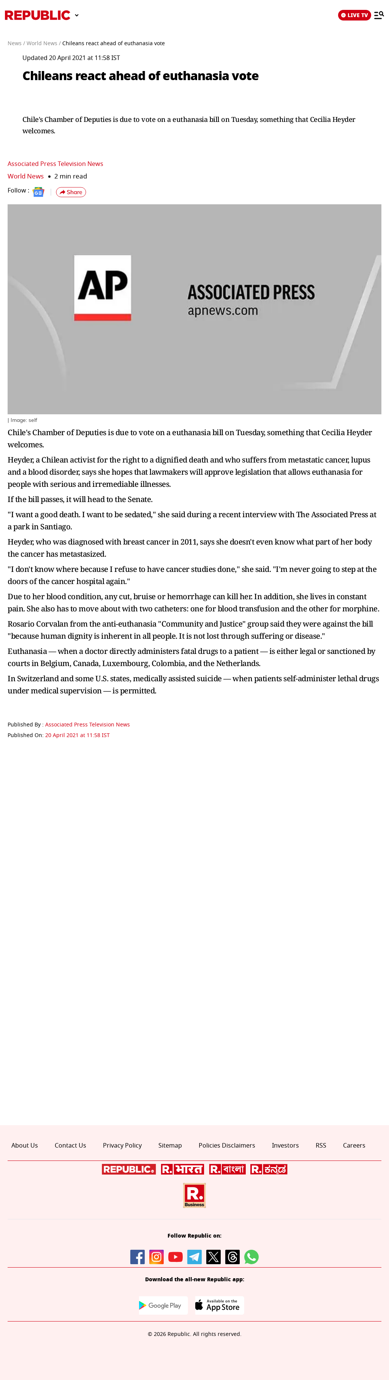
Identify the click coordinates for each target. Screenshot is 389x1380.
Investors (285, 1145)
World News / (44, 43)
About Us (24, 1145)
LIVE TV (354, 15)
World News (26, 176)
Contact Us (70, 1145)
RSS (321, 1145)
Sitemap (170, 1145)
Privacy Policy (122, 1145)
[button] (71, 192)
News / (16, 43)
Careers (354, 1145)
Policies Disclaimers (227, 1145)
